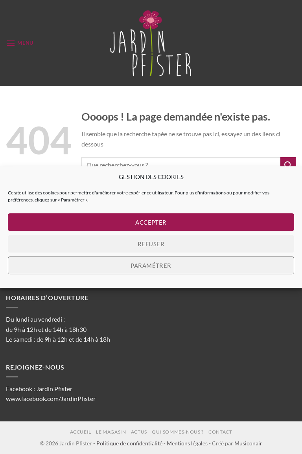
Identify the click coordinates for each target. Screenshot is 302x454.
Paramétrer (151, 265)
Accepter (151, 222)
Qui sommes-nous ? (177, 432)
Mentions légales (187, 443)
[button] (19, 43)
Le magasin (111, 432)
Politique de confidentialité (129, 443)
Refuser (151, 243)
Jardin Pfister (54, 388)
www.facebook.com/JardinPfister (51, 398)
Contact (220, 432)
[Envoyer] (288, 164)
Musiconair (248, 443)
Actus (139, 432)
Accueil (80, 432)
